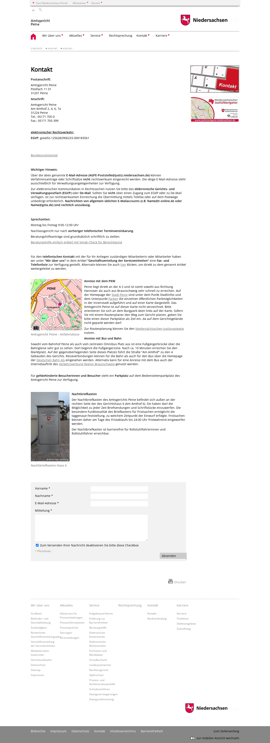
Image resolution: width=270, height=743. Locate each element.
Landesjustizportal (100, 665)
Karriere (181, 613)
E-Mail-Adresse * (47, 503)
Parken (113, 299)
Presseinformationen (72, 622)
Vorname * (42, 488)
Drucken (180, 582)
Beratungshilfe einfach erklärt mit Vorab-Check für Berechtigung (76, 242)
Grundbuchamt (98, 659)
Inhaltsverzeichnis (123, 731)
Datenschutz (38, 665)
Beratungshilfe (98, 627)
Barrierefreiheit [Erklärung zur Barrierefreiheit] (152, 731)
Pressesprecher (69, 627)
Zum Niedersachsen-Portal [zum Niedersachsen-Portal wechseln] (52, 3)
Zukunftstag (184, 628)
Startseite (36, 48)
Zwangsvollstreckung (101, 699)
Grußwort (36, 613)
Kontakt (53, 48)
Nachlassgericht (98, 670)
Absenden (169, 556)
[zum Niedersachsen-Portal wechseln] (204, 25)
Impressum (37, 675)
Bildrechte (38, 731)
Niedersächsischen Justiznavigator (159, 329)
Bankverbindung (157, 618)
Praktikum (183, 618)
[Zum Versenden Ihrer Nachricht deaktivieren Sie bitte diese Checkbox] (37, 545)
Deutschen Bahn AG (50, 360)
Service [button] (95, 36)
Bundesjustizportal (44, 155)
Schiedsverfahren (99, 689)
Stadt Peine (120, 295)
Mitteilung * (43, 510)
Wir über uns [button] (51, 36)
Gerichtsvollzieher (41, 659)
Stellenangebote (186, 623)
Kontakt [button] (141, 36)
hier (123, 265)
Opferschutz (96, 675)
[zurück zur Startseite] (41, 21)
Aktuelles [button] (75, 36)
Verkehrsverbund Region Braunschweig (87, 364)
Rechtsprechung (120, 36)
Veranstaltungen (69, 637)
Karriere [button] (161, 36)
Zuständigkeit (39, 627)
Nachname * (44, 496)
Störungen (66, 632)
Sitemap (35, 670)
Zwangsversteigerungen (103, 694)
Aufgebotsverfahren (101, 613)
